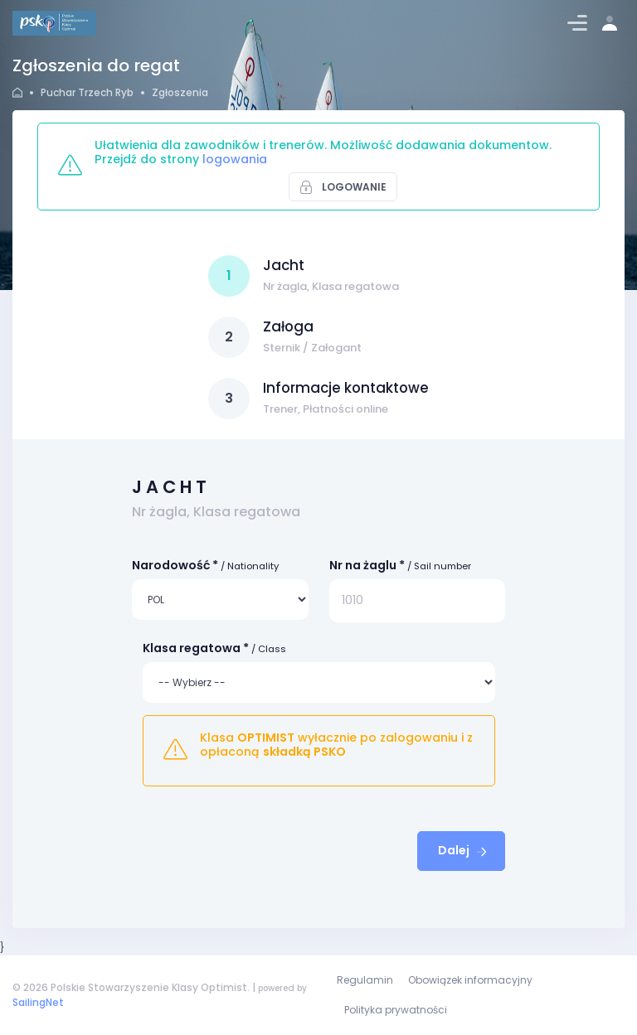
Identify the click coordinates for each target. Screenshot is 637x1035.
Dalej (463, 850)
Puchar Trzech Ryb (87, 92)
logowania (234, 159)
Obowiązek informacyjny (470, 980)
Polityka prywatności (395, 1010)
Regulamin (365, 980)
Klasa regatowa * (214, 648)
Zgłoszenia (180, 92)
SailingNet (38, 1002)
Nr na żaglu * (400, 565)
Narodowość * (205, 565)
